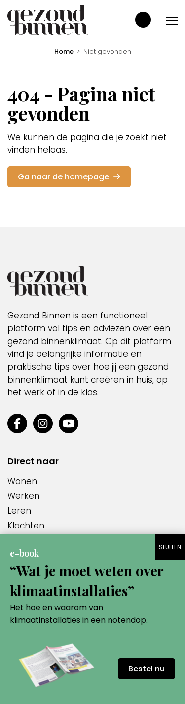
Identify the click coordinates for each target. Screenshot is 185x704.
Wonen (22, 481)
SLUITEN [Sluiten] (170, 547)
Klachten (25, 525)
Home (64, 51)
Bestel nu (146, 668)
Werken (23, 496)
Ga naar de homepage (69, 176)
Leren (19, 511)
